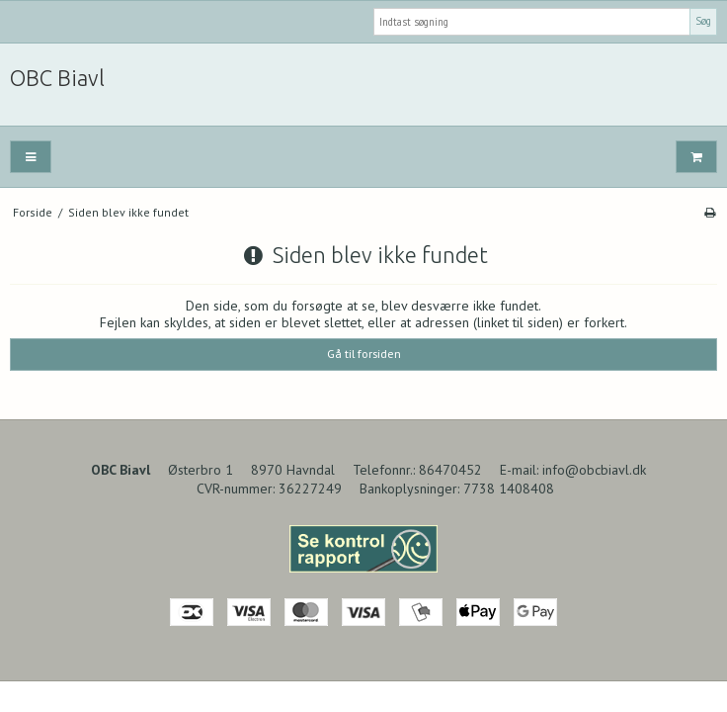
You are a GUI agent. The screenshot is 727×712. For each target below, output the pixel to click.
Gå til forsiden (364, 353)
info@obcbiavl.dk (594, 470)
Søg (703, 21)
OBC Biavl (57, 78)
